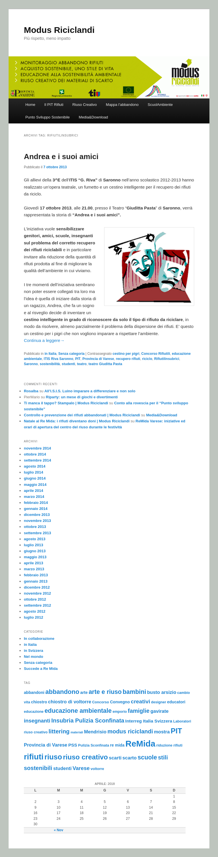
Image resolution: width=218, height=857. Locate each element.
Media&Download (93, 117)
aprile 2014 (33, 490)
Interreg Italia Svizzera (148, 721)
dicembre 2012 (37, 587)
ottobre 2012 (35, 599)
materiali (77, 732)
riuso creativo (85, 757)
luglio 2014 (33, 472)
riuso (53, 757)
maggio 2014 (35, 484)
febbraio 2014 (36, 502)
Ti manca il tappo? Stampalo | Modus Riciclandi (66, 403)
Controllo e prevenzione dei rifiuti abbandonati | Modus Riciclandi (82, 415)
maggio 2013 (35, 557)
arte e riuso (105, 691)
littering (58, 731)
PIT (78, 359)
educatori (176, 702)
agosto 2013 (34, 539)
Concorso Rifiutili (155, 354)
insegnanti (37, 721)
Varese (81, 768)
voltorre (97, 769)
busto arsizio (161, 692)
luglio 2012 (33, 617)
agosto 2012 (34, 611)
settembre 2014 (37, 460)
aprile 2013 (33, 563)
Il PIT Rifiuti (53, 104)
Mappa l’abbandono (122, 104)
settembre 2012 (37, 605)
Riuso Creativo (84, 104)
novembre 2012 (37, 593)
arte (84, 692)
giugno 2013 (35, 551)
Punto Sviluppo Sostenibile (47, 117)
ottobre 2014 (35, 454)
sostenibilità (50, 364)
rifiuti (33, 756)
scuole (147, 757)
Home (30, 104)
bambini (134, 691)
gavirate (159, 711)
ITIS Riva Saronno (58, 359)
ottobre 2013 (35, 527)
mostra (162, 731)
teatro (82, 364)
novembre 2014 (37, 448)
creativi (140, 701)
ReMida (140, 743)
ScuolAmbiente (160, 104)
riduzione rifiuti (169, 745)
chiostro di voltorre (69, 701)
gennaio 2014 (35, 508)
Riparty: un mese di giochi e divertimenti (82, 397)
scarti (115, 757)
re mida (117, 745)
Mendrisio (95, 731)
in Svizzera (33, 650)
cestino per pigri (126, 354)
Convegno (120, 702)
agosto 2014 (34, 466)
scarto (129, 757)
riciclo (147, 359)
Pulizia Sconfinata (93, 745)
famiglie (138, 711)
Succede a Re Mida (41, 668)
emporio (119, 712)
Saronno (31, 364)
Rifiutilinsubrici (166, 359)
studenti (68, 364)
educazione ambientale (78, 710)
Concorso (100, 702)
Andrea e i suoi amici (61, 156)
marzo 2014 (34, 496)
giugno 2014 (35, 478)
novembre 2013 (37, 520)
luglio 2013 (33, 545)
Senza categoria (71, 354)
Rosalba (31, 391)
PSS (72, 745)
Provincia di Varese (98, 359)
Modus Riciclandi (59, 30)
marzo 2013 (34, 569)
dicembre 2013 (37, 514)
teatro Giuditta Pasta (105, 364)
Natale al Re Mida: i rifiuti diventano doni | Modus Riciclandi (76, 421)
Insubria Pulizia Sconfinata (87, 720)
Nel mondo (33, 656)
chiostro (39, 702)
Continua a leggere (44, 340)
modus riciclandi (130, 731)
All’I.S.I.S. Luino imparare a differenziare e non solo (89, 391)
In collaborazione (39, 638)
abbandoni (34, 692)
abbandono (62, 691)
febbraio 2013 (36, 575)
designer (158, 702)
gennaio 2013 (35, 581)
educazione (34, 712)
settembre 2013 (37, 533)
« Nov (58, 830)
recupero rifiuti (128, 359)
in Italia (50, 354)
